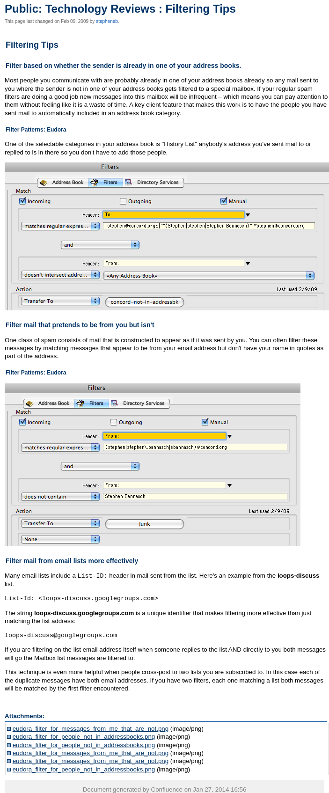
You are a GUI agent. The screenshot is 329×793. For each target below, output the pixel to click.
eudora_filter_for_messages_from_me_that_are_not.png (90, 728)
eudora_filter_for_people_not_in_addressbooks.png (84, 736)
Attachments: (24, 715)
